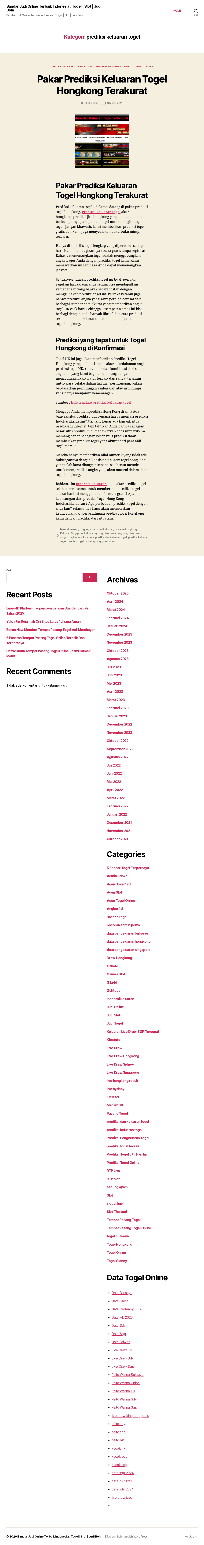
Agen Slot (114, 892)
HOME (177, 10)
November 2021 (119, 830)
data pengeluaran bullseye (127, 933)
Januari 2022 (117, 814)
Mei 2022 (113, 781)
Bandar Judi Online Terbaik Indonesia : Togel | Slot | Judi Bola (53, 8)
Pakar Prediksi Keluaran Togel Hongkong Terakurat (102, 84)
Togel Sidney (117, 1260)
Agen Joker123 (118, 884)
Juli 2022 (113, 765)
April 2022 (114, 789)
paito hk (117, 1440)
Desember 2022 (119, 724)
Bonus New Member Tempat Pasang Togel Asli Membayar (50, 629)
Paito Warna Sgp (124, 1407)
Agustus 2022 (117, 757)
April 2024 (114, 601)
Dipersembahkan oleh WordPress (122, 1536)
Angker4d (114, 908)
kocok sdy (119, 1464)
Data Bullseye (122, 1292)
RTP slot (113, 1178)
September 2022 (119, 748)
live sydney (115, 1088)
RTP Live (114, 1170)
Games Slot (116, 974)
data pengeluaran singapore (128, 949)
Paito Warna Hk (123, 1391)
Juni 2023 (114, 675)
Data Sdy (118, 1325)
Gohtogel (114, 990)
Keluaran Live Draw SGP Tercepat (133, 1031)
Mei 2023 (113, 683)
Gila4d (112, 982)
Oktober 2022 (117, 740)
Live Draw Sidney (120, 1064)
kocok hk (118, 1448)
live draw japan (122, 1497)
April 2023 (114, 691)
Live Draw (114, 1047)
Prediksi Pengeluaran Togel (128, 1137)
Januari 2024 (117, 626)
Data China (120, 1300)
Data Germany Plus (126, 1309)
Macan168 (114, 1105)
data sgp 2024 (122, 1472)
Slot (110, 1195)
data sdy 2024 (122, 1489)
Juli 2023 (113, 666)
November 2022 (119, 732)
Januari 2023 (117, 716)
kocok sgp (119, 1456)
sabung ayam (117, 1187)
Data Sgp (118, 1333)
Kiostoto (113, 1039)
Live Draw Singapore (123, 1072)
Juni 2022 (114, 773)
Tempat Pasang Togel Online (129, 1227)
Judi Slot (113, 1015)
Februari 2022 (117, 806)
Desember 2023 (119, 634)
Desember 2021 (119, 822)
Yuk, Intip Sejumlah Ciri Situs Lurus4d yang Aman (44, 621)
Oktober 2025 (117, 593)
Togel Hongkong (119, 1244)
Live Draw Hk (121, 1350)
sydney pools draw (78, 541)
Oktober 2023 (117, 650)
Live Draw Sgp (122, 1366)
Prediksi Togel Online (123, 1162)
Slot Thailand (117, 1211)
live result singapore (126, 533)
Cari (8, 569)
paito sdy (118, 1423)
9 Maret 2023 (115, 103)
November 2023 (119, 642)
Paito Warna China (125, 1382)
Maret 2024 (115, 609)
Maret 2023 (115, 699)
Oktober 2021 (117, 838)
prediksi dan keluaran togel (71, 66)
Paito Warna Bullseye (127, 1374)
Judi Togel (115, 1023)
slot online (115, 1203)
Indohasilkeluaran (91, 484)
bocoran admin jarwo (123, 925)
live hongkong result (123, 1080)
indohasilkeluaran (99, 529)
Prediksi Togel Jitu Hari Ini (127, 1154)
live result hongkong (103, 533)
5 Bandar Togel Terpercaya (127, 867)
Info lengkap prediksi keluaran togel (102, 402)
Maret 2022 (115, 797)
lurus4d (113, 1096)
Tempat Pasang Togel (123, 1219)
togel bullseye (117, 1236)
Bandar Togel (117, 916)
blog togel (83, 529)
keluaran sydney (82, 533)
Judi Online (115, 1006)
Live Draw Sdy (122, 1358)
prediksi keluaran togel (114, 66)
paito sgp (118, 1431)
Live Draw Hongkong (123, 1056)
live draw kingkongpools (129, 1415)
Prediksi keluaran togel (115, 212)
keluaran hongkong (120, 529)
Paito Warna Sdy (124, 1399)
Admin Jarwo (117, 875)
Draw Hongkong (119, 957)
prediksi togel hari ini (123, 1146)
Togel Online (144, 66)
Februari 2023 (117, 707)
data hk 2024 (121, 1481)
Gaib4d (112, 965)
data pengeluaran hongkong (128, 941)
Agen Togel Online (121, 900)
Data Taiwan (120, 1341)
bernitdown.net (68, 529)
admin (95, 103)
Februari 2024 (117, 617)
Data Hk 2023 (121, 1317)
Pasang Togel (117, 1113)
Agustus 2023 (117, 658)
